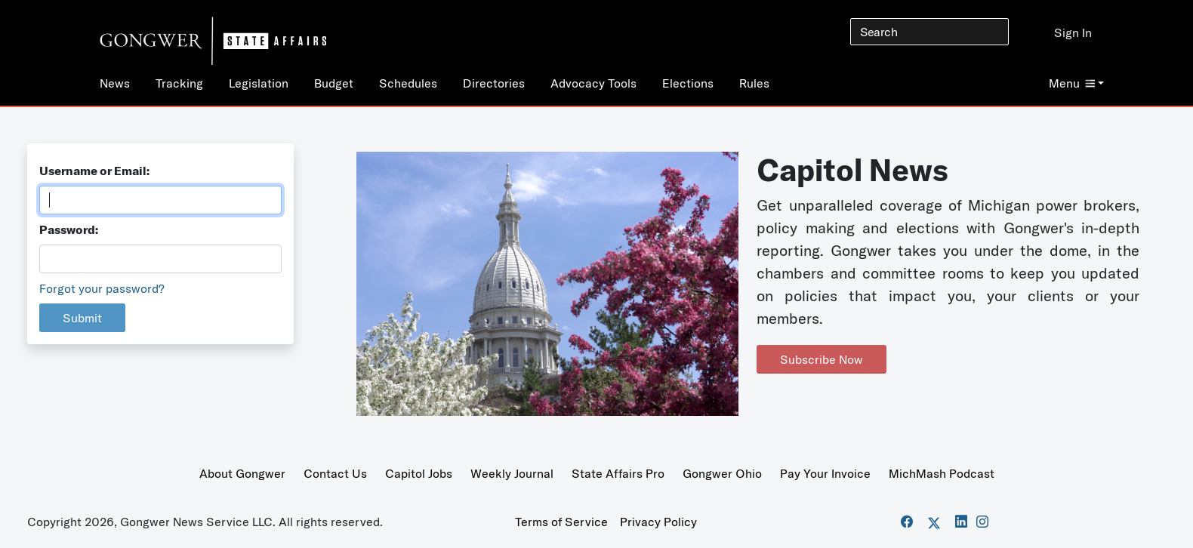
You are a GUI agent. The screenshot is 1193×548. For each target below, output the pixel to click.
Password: (68, 229)
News (115, 83)
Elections (688, 83)
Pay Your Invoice (825, 473)
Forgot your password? (102, 288)
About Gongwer (242, 473)
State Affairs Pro (618, 473)
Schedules (408, 83)
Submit (82, 317)
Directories (494, 83)
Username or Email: (94, 170)
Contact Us (335, 473)
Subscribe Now (821, 359)
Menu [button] (1072, 83)
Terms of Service (561, 521)
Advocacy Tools (593, 83)
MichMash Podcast (941, 473)
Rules (754, 83)
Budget (333, 83)
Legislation (258, 83)
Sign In (1073, 32)
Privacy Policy (658, 521)
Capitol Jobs (418, 473)
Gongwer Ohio (722, 473)
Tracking (179, 83)
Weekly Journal (511, 473)
